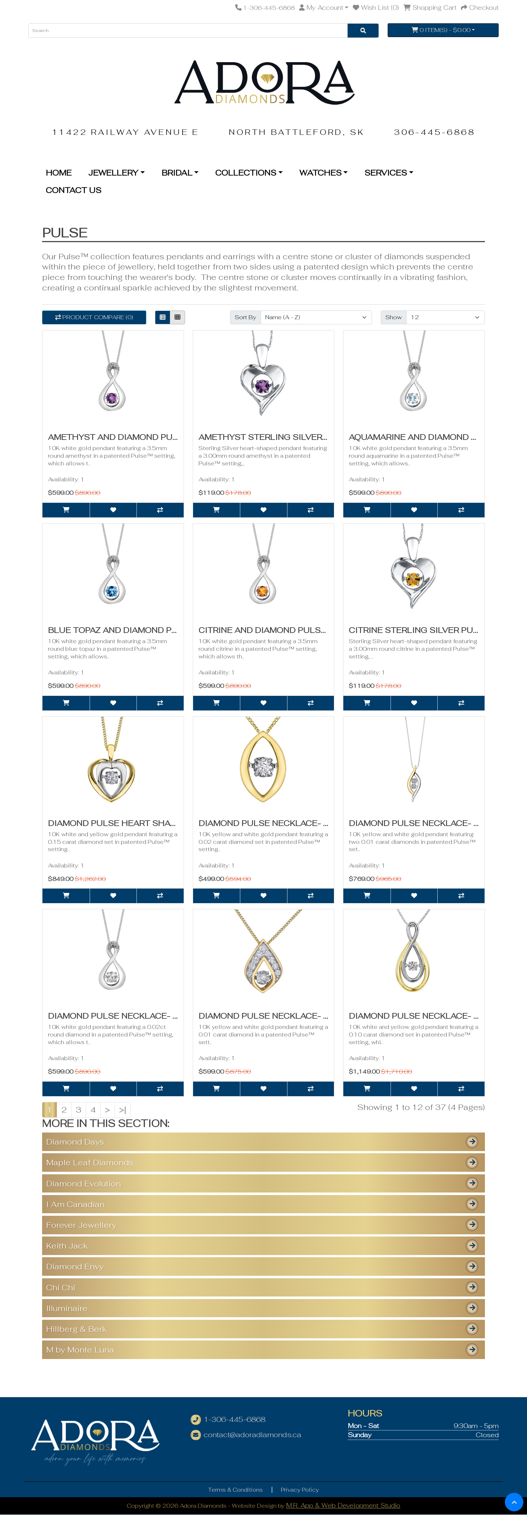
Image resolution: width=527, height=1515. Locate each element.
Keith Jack (67, 1246)
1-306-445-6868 (234, 1419)
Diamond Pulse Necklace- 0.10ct (426, 1016)
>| (122, 1110)
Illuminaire (66, 1308)
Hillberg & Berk (76, 1329)
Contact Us (73, 190)
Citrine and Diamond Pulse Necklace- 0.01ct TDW (314, 630)
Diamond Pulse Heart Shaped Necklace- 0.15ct (159, 823)
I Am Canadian (75, 1204)
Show (393, 317)
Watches (320, 173)
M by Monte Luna (80, 1349)
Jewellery (113, 173)
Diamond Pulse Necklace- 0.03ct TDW (135, 1016)
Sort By (245, 317)
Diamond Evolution (83, 1183)
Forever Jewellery (81, 1225)
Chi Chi (60, 1287)
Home (59, 173)
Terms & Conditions (235, 1490)
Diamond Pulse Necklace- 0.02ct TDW (436, 823)
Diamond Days (75, 1142)
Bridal (177, 173)
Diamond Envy (74, 1266)
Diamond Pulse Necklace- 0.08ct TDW (286, 1016)
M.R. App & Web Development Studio (343, 1505)
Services (385, 173)
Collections (245, 173)
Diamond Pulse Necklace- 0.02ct (275, 823)
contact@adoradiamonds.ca (252, 1434)
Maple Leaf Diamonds (89, 1162)
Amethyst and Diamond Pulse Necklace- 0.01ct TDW (170, 437)
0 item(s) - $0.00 (441, 30)
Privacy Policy (300, 1490)
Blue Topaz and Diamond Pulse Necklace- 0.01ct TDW (173, 630)
